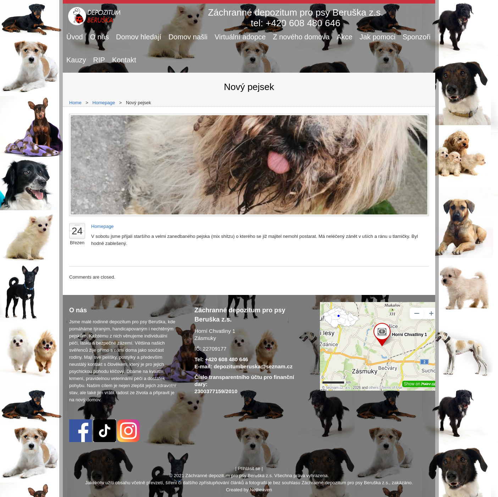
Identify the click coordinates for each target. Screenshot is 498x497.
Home (75, 102)
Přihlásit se (249, 468)
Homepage (104, 102)
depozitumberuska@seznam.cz (253, 366)
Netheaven (261, 489)
